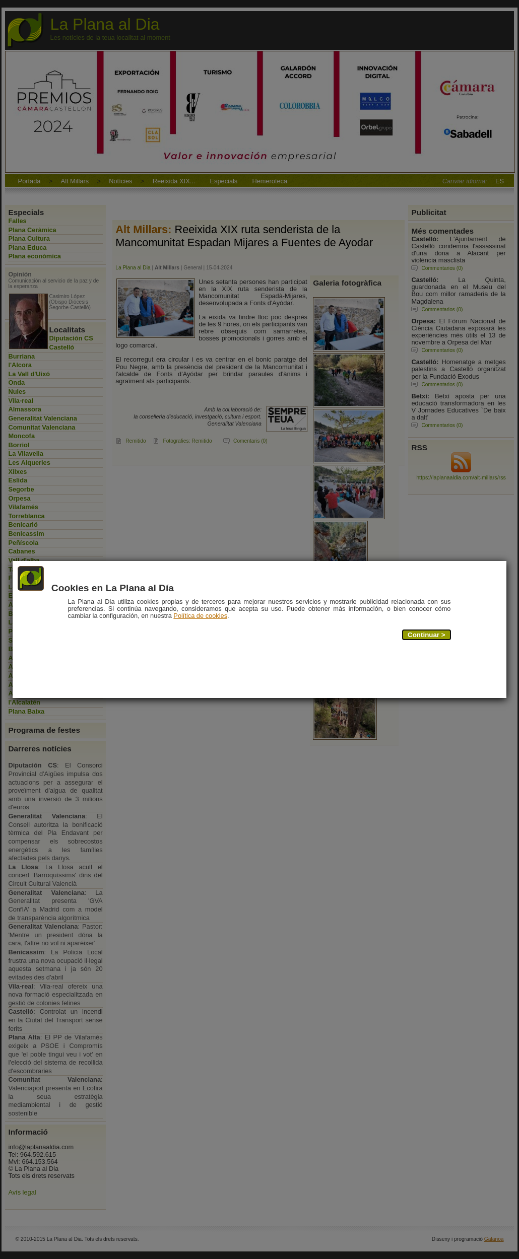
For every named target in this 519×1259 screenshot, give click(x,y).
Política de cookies (201, 616)
